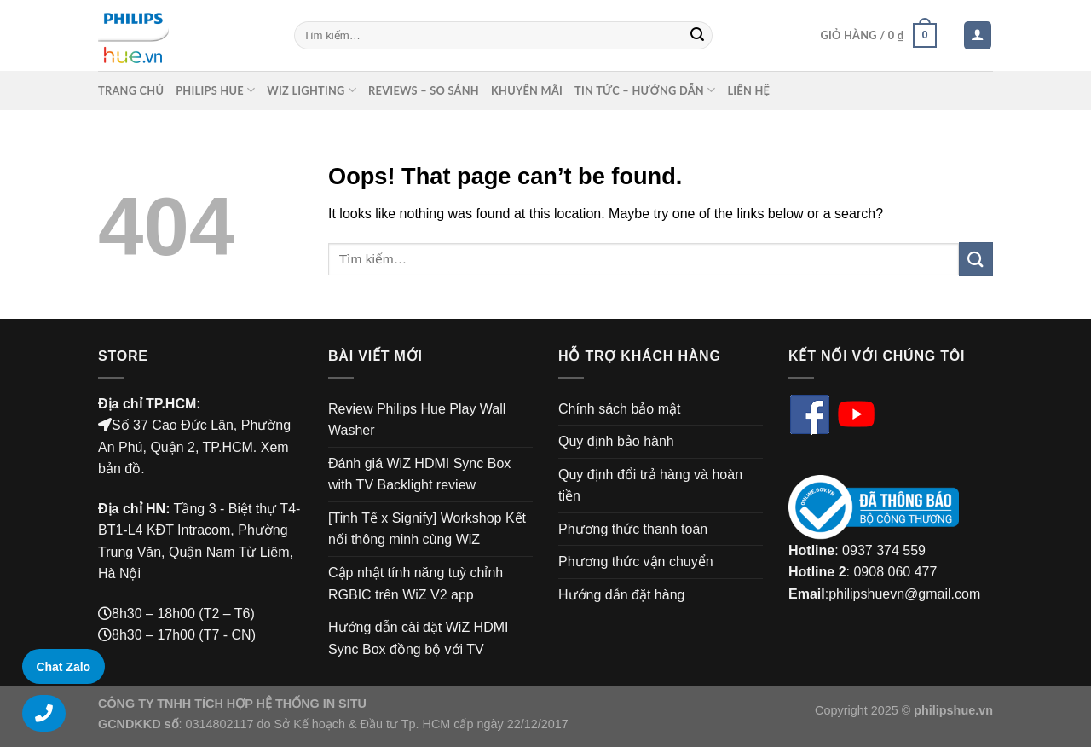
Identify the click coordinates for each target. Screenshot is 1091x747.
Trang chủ (131, 90)
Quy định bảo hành (616, 441)
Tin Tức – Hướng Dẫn (644, 90)
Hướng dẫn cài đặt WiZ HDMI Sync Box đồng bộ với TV (418, 638)
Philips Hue (215, 90)
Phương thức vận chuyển (635, 561)
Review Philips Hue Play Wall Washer (416, 420)
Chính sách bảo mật (619, 409)
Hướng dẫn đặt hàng (621, 595)
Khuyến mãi (527, 90)
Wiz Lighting (311, 90)
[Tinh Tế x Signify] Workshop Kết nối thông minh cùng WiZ (427, 529)
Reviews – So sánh (423, 90)
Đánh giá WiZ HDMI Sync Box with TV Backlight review (419, 474)
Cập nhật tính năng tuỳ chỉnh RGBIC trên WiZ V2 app (415, 583)
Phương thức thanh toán (632, 529)
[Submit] (697, 35)
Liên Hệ (748, 90)
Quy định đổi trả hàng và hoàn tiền (650, 485)
